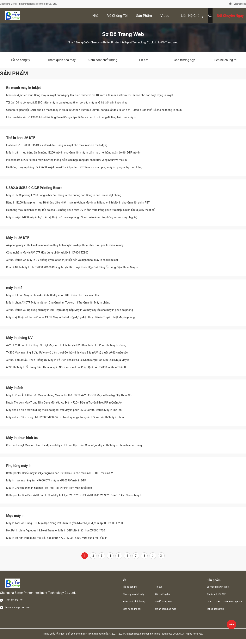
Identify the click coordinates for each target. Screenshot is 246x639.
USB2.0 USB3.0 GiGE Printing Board (34, 188)
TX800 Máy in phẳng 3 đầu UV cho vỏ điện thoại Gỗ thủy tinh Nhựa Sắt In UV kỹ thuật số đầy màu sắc (67, 352)
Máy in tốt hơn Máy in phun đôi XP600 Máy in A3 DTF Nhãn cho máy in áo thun (53, 295)
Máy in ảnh (14, 388)
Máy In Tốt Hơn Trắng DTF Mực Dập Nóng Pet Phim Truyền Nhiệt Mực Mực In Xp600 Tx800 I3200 (64, 523)
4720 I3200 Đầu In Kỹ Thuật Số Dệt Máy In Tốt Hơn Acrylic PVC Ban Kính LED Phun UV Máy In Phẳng (66, 345)
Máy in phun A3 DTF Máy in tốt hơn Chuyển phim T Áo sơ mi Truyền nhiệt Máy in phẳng (58, 302)
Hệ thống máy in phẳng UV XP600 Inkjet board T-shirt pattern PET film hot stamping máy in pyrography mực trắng (74, 167)
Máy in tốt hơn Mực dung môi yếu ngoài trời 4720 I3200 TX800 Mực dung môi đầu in (56, 537)
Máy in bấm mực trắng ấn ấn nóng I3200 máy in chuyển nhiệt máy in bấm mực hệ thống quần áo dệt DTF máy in (73, 152)
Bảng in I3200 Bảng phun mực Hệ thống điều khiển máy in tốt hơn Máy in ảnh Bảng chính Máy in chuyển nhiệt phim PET (78, 202)
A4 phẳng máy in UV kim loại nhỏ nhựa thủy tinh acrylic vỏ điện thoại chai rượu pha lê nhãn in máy (65, 245)
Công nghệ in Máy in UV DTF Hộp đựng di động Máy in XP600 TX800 (47, 252)
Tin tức (158, 587)
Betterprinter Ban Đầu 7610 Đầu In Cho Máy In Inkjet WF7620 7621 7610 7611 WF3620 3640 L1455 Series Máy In (74, 495)
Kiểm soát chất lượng (134, 601)
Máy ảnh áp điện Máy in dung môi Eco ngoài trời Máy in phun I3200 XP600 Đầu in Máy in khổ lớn (64, 409)
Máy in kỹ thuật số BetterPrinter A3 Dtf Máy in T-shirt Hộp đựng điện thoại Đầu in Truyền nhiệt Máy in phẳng (70, 317)
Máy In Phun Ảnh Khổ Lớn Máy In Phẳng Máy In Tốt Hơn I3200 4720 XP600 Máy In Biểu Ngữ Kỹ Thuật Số (69, 395)
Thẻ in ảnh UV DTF (20, 138)
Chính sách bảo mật (165, 609)
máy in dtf (14, 288)
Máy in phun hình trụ (22, 438)
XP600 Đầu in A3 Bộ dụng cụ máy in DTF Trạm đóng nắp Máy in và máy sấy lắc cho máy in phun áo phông (69, 309)
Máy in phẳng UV (19, 338)
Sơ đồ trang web (163, 601)
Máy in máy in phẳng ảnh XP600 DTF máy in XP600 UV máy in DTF (46, 480)
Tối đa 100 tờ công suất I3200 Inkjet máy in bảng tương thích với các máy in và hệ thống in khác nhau (66, 102)
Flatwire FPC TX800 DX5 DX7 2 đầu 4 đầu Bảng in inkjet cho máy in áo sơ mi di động (57, 145)
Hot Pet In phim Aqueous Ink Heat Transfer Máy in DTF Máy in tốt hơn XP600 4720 (55, 530)
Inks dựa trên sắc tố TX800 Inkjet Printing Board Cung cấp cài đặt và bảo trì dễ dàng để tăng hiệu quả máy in (71, 117)
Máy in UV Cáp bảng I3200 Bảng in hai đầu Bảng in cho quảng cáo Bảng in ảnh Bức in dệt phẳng (63, 195)
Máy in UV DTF (17, 238)
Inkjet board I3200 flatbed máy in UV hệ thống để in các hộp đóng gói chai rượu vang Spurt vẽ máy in (66, 159)
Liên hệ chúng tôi (132, 609)
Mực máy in (15, 516)
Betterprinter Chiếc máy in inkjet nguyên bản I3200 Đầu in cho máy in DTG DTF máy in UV (59, 473)
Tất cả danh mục (215, 609)
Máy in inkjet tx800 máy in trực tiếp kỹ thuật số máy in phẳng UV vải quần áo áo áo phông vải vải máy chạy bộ (71, 217)
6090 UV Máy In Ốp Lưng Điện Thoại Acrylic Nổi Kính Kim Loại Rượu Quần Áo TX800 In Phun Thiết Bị (66, 367)
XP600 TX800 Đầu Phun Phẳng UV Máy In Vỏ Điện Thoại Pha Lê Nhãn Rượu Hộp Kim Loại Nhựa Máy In (68, 359)
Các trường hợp (163, 594)
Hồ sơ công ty (130, 587)
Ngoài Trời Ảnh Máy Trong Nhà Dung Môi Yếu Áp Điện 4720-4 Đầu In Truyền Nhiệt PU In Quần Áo (64, 402)
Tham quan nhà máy (133, 594)
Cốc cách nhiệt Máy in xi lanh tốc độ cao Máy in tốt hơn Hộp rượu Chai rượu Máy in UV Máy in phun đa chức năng (74, 445)
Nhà (70, 42)
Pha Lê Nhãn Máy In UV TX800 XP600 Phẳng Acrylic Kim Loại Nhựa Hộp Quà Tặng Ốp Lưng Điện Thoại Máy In (72, 267)
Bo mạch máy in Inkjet (23, 88)
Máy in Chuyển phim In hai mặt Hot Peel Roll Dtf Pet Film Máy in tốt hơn (49, 487)
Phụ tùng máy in (19, 466)
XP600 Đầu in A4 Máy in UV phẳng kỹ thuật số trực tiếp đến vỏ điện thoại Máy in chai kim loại (62, 259)
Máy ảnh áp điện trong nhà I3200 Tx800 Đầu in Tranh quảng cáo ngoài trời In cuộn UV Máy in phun (65, 417)
